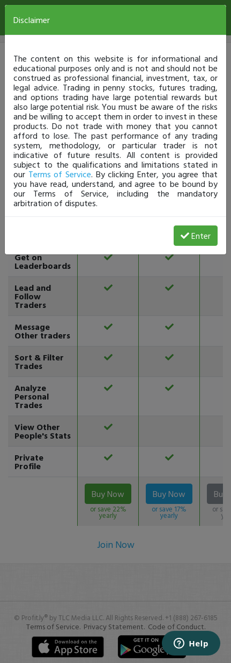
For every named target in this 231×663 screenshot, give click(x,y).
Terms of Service (59, 174)
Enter (196, 235)
